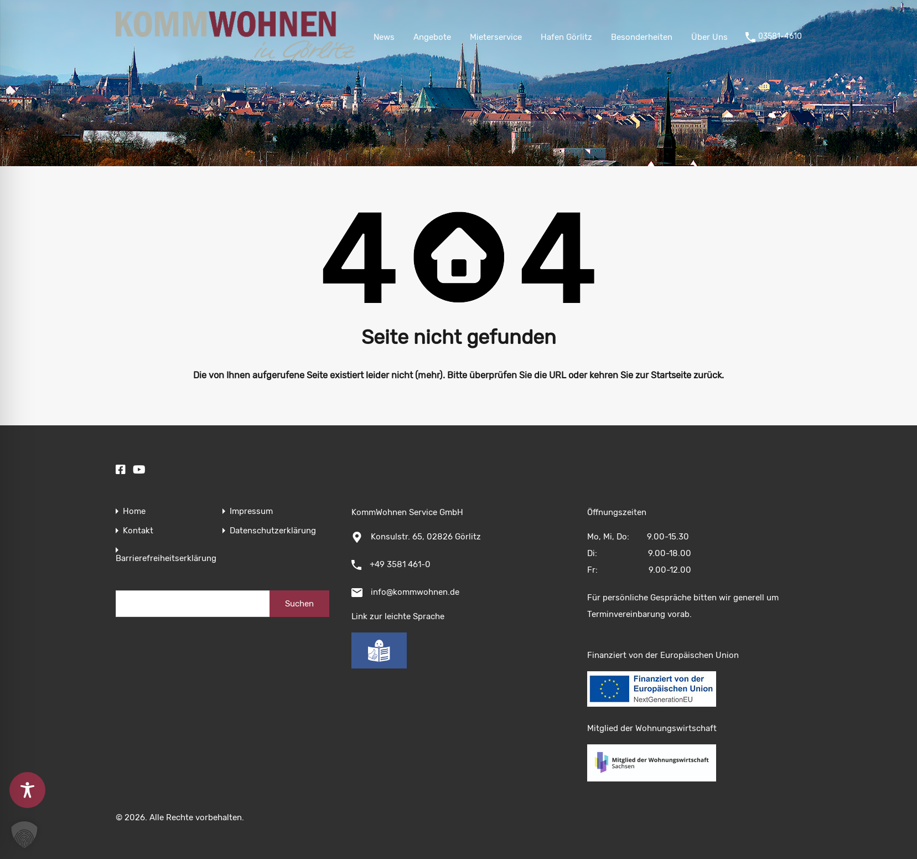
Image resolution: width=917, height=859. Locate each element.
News (384, 37)
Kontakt (138, 531)
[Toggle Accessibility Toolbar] (27, 790)
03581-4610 (780, 36)
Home (134, 511)
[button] (24, 834)
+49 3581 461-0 (400, 564)
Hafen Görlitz (566, 37)
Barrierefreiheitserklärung (166, 558)
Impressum (251, 511)
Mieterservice (496, 37)
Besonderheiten (641, 37)
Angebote (432, 37)
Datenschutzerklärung (273, 531)
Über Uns (709, 37)
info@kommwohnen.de (415, 592)
